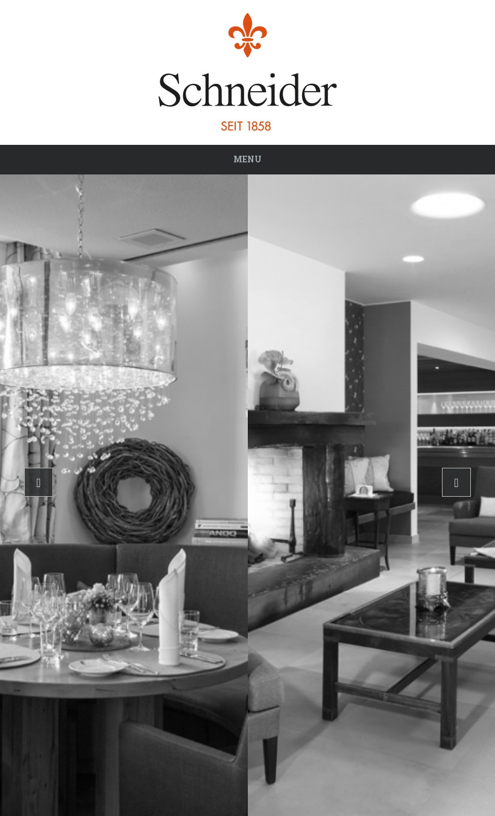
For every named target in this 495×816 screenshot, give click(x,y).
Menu (247, 159)
